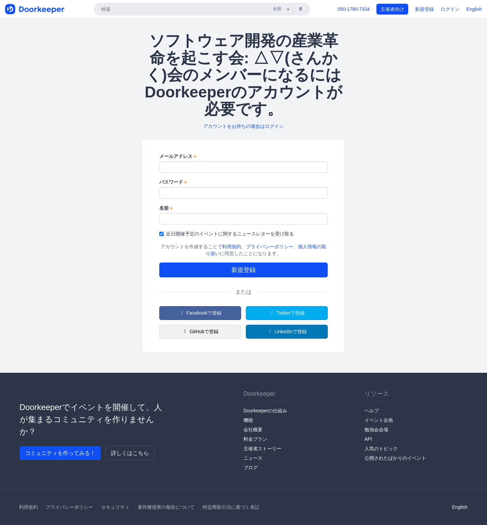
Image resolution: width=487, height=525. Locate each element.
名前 (165, 208)
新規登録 (424, 9)
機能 (248, 420)
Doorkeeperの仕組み (265, 410)
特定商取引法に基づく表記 (231, 507)
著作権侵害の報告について (166, 507)
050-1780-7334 (354, 9)
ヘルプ (372, 410)
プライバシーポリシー (269, 246)
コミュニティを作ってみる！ (60, 453)
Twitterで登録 (287, 313)
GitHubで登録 (200, 331)
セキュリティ (115, 507)
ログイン (450, 9)
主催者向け (392, 9)
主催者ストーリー (262, 448)
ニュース (253, 458)
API (368, 439)
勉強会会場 (376, 429)
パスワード (173, 182)
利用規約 (231, 246)
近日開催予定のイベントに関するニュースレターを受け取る (226, 233)
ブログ (251, 467)
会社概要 (253, 429)
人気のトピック (381, 448)
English (474, 9)
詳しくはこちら (130, 453)
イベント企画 (379, 420)
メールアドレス (177, 157)
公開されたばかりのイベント (395, 458)
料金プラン (255, 439)
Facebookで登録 (200, 313)
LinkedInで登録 (286, 331)
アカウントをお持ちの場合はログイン (243, 126)
